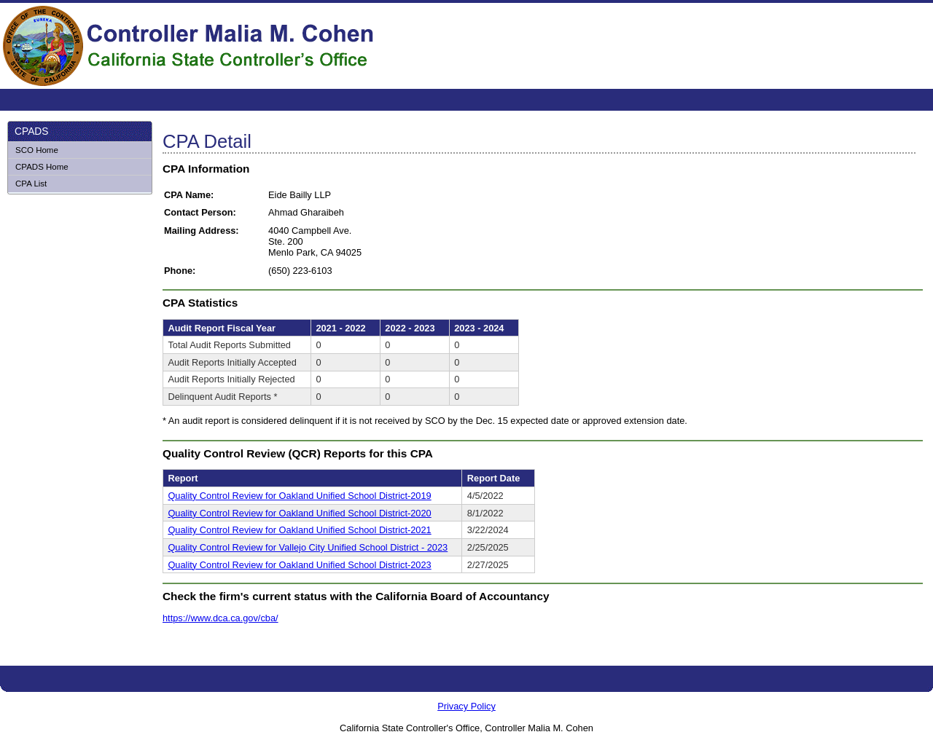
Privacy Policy (466, 706)
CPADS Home (42, 166)
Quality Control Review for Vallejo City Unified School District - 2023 (308, 547)
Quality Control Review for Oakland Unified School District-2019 (299, 495)
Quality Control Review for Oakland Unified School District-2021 (299, 529)
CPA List (31, 183)
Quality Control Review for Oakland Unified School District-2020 (299, 513)
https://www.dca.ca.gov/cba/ (220, 618)
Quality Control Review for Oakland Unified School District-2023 (299, 564)
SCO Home (36, 150)
